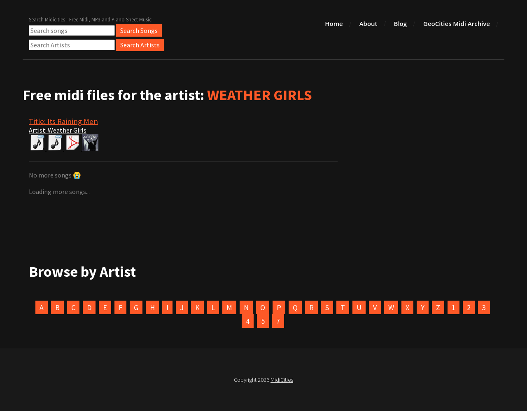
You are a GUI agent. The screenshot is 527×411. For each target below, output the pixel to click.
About (368, 23)
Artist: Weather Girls (57, 130)
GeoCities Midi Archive (456, 23)
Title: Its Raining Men (63, 121)
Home (334, 23)
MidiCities (281, 379)
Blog (400, 23)
